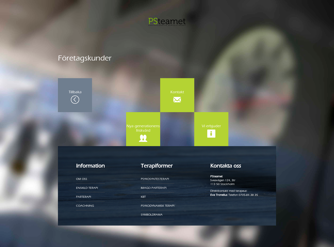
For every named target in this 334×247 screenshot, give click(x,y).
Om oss (81, 179)
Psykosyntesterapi (155, 179)
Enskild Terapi (87, 188)
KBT (143, 197)
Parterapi (83, 197)
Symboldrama (152, 214)
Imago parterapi (153, 188)
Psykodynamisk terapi (157, 205)
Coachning (85, 205)
